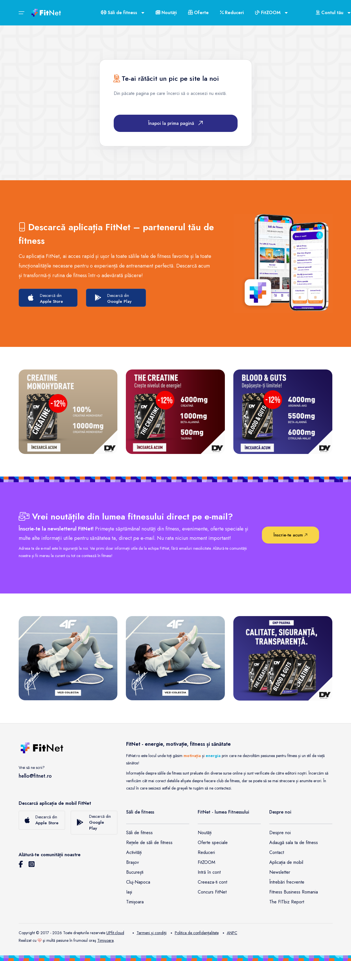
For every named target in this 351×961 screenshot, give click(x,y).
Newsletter (279, 872)
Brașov (132, 862)
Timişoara (105, 940)
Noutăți (166, 12)
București (134, 872)
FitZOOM (206, 862)
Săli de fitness (139, 832)
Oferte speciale (213, 842)
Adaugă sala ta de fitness (293, 842)
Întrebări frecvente (286, 882)
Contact (276, 852)
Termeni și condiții (150, 933)
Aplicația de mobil (286, 862)
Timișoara (135, 902)
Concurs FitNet (212, 892)
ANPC (230, 933)
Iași (129, 892)
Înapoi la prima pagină (175, 123)
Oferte (198, 12)
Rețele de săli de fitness (149, 842)
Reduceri (232, 12)
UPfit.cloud (115, 933)
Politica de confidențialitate (195, 933)
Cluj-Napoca (138, 882)
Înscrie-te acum (290, 535)
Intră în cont (209, 872)
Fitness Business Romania (293, 892)
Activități (134, 852)
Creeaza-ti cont (212, 882)
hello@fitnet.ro (35, 776)
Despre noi (280, 832)
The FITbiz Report (286, 902)
